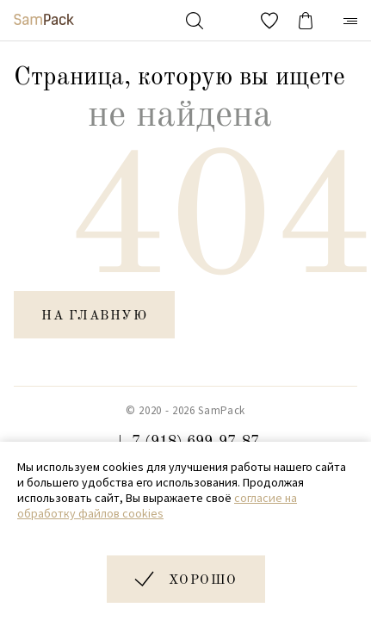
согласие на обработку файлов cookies (157, 505)
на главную (94, 316)
